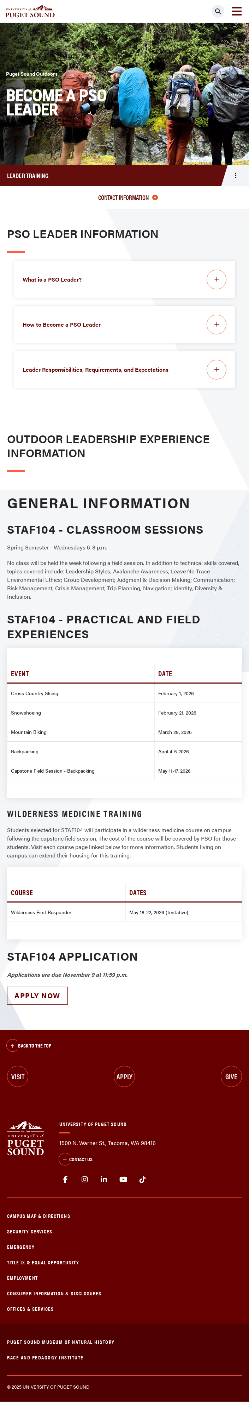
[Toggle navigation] (237, 11)
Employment (22, 1277)
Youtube (123, 1179)
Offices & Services (30, 1308)
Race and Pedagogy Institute (45, 1357)
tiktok (142, 1179)
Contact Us (76, 1159)
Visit (17, 1076)
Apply (124, 1076)
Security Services (29, 1231)
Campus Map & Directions (38, 1215)
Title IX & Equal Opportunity (43, 1262)
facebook (65, 1179)
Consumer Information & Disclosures (54, 1293)
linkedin (104, 1179)
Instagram (85, 1179)
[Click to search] (218, 11)
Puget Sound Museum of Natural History (61, 1341)
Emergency (21, 1246)
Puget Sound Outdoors (32, 73)
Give (231, 1076)
